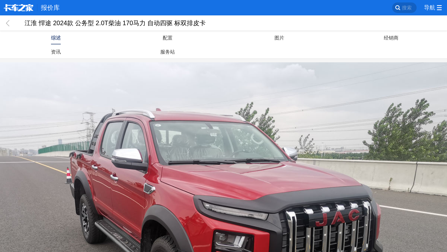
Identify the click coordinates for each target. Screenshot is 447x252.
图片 (279, 38)
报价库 (50, 7)
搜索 (407, 7)
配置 (168, 38)
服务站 (167, 52)
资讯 (56, 52)
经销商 (391, 38)
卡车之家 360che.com (18, 7)
